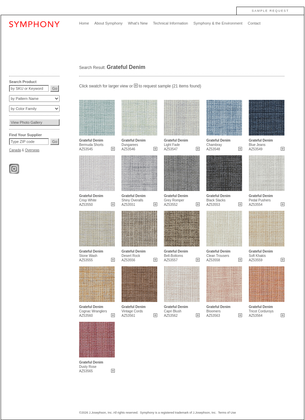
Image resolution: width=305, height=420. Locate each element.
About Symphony (108, 23)
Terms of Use (227, 412)
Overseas (32, 150)
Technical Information (170, 23)
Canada (15, 150)
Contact (254, 23)
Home (84, 23)
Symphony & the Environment (217, 23)
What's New (137, 23)
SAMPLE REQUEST (270, 10)
